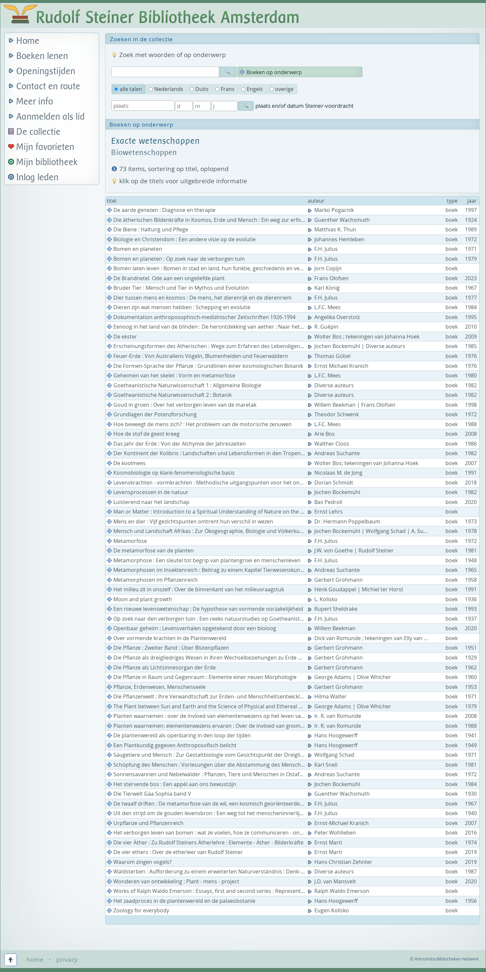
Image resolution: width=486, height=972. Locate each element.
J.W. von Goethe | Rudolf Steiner (351, 550)
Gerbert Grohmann (336, 579)
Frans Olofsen (329, 278)
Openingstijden (45, 71)
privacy (67, 959)
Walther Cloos (329, 443)
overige (282, 89)
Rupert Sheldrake (333, 608)
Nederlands (166, 89)
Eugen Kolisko (329, 910)
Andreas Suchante (334, 453)
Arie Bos (322, 433)
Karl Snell (323, 764)
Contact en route (48, 86)
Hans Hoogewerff (333, 735)
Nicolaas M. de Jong (336, 472)
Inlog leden (37, 177)
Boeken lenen (42, 56)
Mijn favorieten (45, 147)
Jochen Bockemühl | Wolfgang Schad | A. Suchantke (376, 531)
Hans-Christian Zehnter (341, 862)
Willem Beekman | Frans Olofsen (352, 404)
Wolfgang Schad (332, 754)
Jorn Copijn (325, 268)
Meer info (34, 101)
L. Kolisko (323, 599)
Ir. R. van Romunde (335, 716)
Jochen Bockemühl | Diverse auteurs (357, 346)
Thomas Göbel (330, 356)
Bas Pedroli (326, 502)
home (34, 959)
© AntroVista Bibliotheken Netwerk (444, 959)
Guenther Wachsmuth (339, 219)
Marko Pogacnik (331, 210)
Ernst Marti (325, 842)
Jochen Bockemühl (334, 492)
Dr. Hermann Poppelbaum (345, 521)
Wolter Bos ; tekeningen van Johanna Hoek (364, 336)
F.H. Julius (323, 248)
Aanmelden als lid (50, 117)
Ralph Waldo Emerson (339, 891)
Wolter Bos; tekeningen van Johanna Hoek (363, 463)
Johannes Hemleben (337, 239)
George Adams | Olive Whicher (350, 677)
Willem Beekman (332, 628)
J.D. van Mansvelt (332, 881)
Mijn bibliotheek (47, 162)
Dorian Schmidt (331, 482)
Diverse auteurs (331, 385)
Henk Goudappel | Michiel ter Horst (356, 589)
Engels (252, 89)
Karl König (324, 287)
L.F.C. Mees (325, 307)
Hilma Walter (328, 696)
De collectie (38, 132)
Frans (225, 89)
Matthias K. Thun (332, 229)
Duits (199, 89)
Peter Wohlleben (332, 832)
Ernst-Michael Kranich (339, 823)
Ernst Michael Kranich (339, 365)
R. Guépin (324, 326)
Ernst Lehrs (326, 511)
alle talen (128, 89)
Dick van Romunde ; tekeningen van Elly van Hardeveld (379, 638)
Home (28, 41)
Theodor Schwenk (334, 414)
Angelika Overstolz (334, 317)
